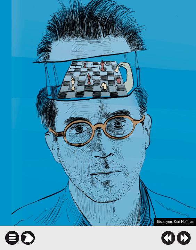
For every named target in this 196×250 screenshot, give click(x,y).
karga (28, 238)
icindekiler (12, 238)
